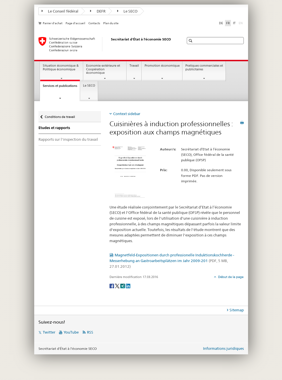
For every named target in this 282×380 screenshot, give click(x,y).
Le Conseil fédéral (60, 11)
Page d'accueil (75, 23)
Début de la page (230, 277)
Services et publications (61, 87)
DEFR (98, 11)
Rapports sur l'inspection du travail (68, 139)
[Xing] (123, 285)
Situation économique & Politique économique (61, 67)
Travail (134, 66)
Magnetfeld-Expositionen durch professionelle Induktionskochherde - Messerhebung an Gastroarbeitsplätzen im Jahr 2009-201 (171, 261)
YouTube (71, 332)
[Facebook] (112, 285)
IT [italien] (234, 23)
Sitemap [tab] (237, 310)
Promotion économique (162, 66)
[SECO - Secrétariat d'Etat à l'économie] (105, 44)
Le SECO (127, 11)
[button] (191, 40)
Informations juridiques (223, 348)
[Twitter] (117, 285)
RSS (90, 332)
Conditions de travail (59, 115)
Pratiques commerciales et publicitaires (204, 67)
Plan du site (111, 23)
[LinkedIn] (128, 285)
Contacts (94, 23)
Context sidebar (126, 113)
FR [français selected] (228, 23)
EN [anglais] (241, 23)
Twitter (49, 332)
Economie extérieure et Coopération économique (103, 69)
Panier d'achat (52, 23)
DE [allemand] (221, 23)
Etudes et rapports (54, 127)
